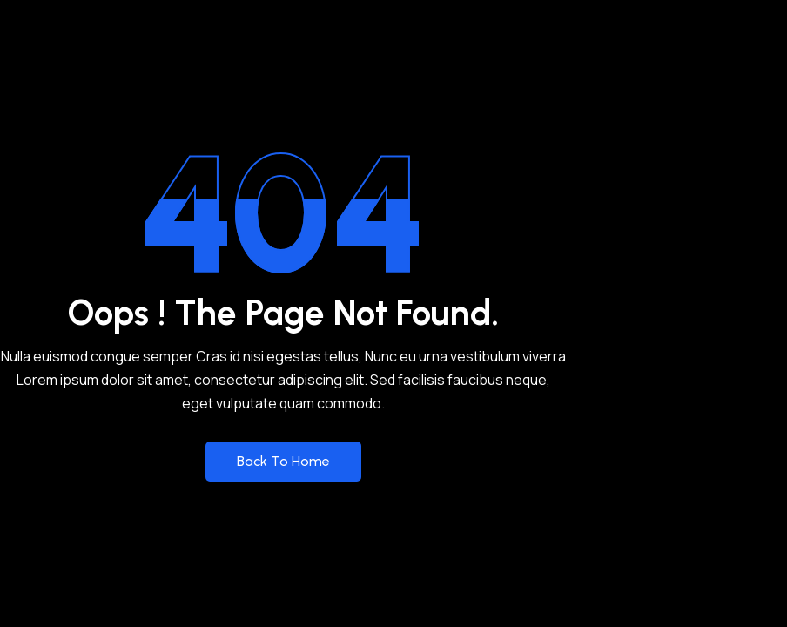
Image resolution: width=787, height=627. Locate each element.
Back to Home (283, 461)
